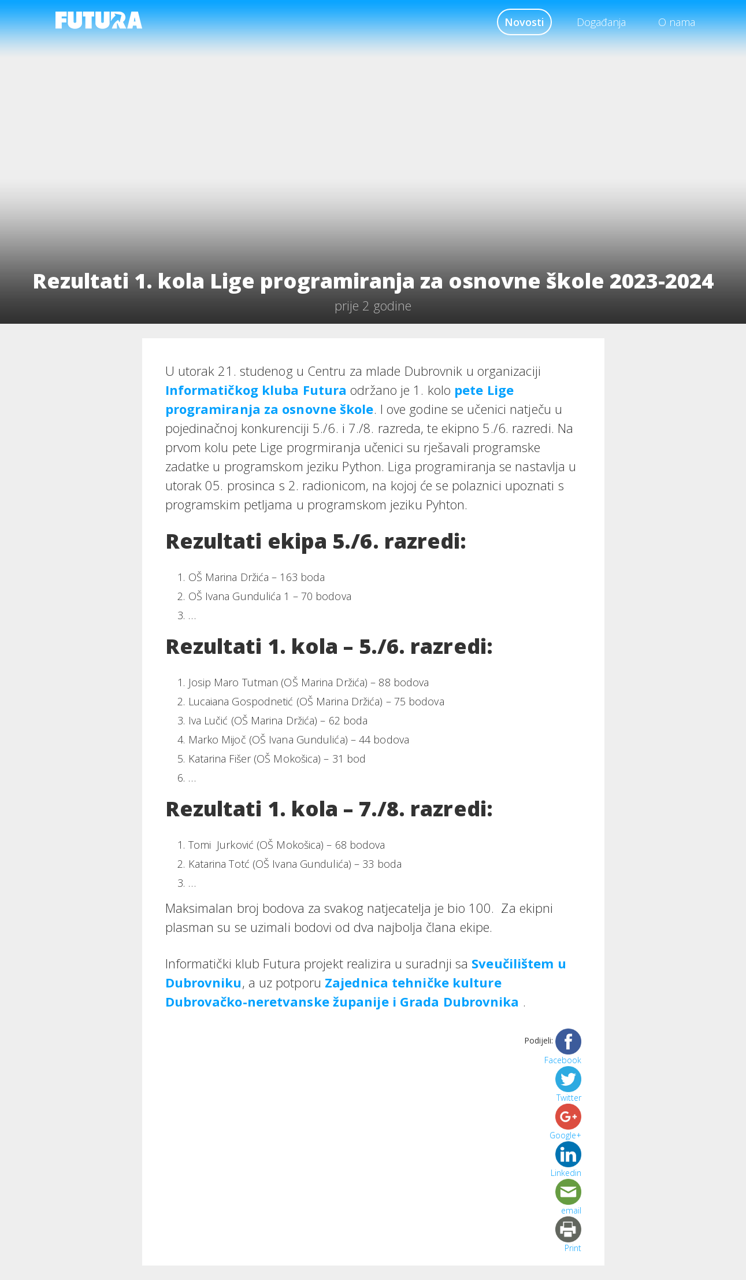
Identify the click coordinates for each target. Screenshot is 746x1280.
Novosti (524, 22)
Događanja (601, 22)
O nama (676, 22)
